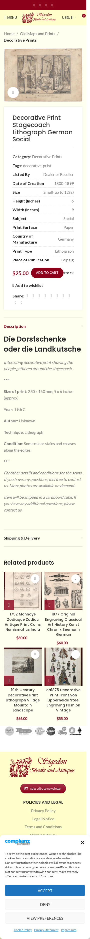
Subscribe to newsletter (43, 788)
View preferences (45, 918)
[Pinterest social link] (46, 5)
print (47, 165)
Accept (45, 890)
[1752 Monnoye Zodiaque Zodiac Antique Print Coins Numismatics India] (23, 591)
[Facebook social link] (34, 5)
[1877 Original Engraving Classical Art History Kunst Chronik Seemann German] (63, 591)
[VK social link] (69, 296)
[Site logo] (39, 17)
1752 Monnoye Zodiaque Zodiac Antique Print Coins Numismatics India (23, 622)
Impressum (68, 930)
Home (9, 33)
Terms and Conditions (43, 826)
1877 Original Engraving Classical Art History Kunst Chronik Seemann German (63, 624)
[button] (82, 842)
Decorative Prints (20, 40)
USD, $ (67, 18)
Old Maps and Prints (37, 33)
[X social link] (33, 296)
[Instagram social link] (40, 5)
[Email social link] (39, 296)
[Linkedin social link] (52, 5)
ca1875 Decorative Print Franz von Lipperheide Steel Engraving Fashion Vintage (63, 700)
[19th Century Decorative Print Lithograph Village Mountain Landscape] (23, 667)
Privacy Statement (46, 930)
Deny (45, 904)
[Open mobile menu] (10, 18)
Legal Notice (43, 818)
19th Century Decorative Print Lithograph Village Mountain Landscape (23, 700)
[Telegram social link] (15, 302)
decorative (32, 165)
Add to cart (47, 273)
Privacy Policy (43, 810)
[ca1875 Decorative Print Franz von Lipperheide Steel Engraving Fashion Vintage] (63, 667)
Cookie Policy (23, 930)
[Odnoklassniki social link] (57, 296)
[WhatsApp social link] (63, 296)
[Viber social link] (21, 302)
